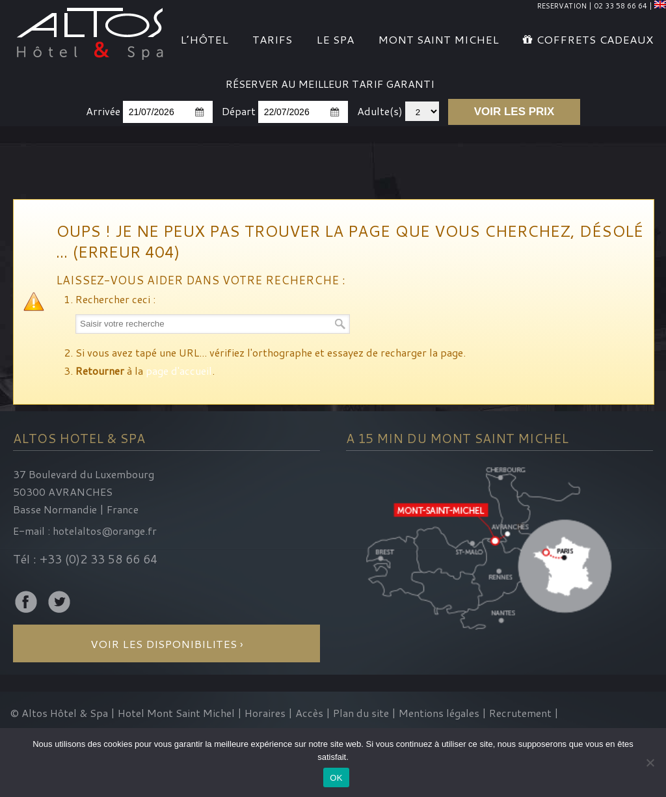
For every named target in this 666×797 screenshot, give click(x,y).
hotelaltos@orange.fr (105, 530)
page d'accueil (179, 370)
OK (336, 778)
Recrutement (521, 712)
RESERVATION (562, 6)
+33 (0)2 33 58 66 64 (98, 558)
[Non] (649, 762)
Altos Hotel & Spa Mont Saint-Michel (90, 32)
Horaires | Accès (284, 712)
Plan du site (361, 712)
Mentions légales (439, 712)
